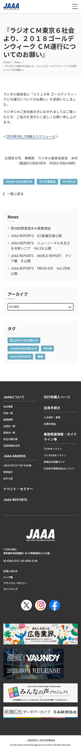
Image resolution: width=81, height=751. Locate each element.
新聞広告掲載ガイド (54, 461)
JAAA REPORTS (20, 356)
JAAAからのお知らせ (19, 181)
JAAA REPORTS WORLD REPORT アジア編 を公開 (41, 258)
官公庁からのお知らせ (24, 340)
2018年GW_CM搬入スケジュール (31, 136)
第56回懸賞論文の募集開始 (31, 228)
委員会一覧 (9, 432)
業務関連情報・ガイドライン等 (60, 437)
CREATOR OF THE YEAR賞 (17, 465)
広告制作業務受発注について (59, 468)
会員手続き (52, 407)
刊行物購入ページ (57, 396)
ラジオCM (68, 181)
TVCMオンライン (53, 448)
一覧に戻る (15, 193)
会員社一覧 (9, 426)
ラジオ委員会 (47, 181)
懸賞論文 (8, 472)
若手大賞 (8, 478)
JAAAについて (13, 396)
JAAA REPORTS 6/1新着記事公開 (36, 235)
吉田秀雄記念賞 (11, 445)
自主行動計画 (10, 439)
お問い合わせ (10, 571)
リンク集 (8, 577)
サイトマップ (10, 589)
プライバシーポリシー (15, 583)
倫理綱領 (8, 419)
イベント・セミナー (18, 488)
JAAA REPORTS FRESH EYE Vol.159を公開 (41, 271)
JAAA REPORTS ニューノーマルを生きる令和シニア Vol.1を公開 (40, 246)
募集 (40, 356)
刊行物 (47, 348)
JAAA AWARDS (14, 455)
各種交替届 (50, 423)
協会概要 (8, 406)
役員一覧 (8, 413)
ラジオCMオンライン (55, 455)
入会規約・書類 (52, 417)
